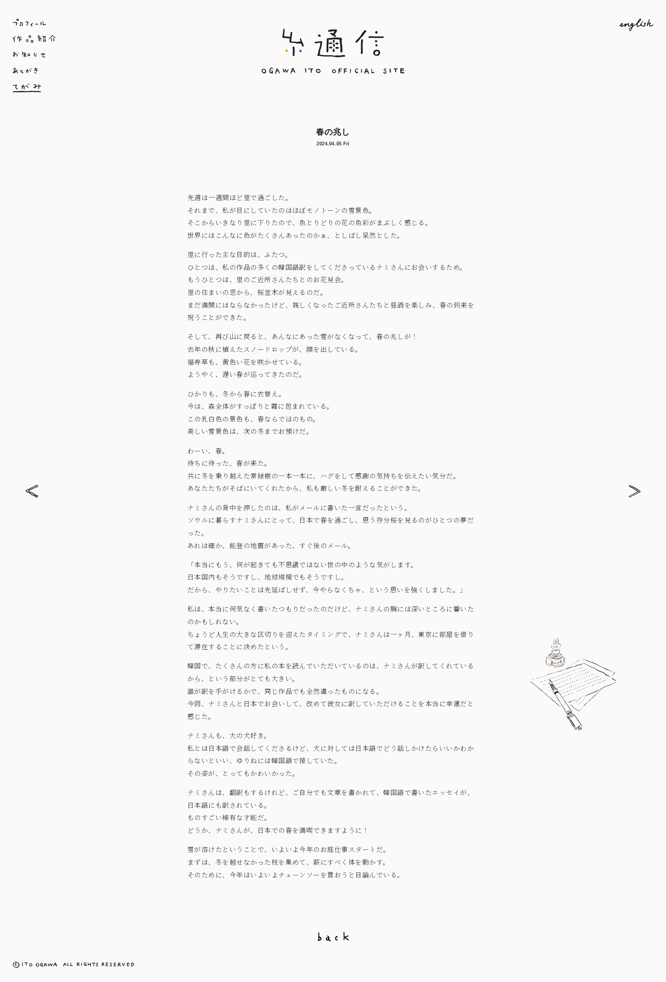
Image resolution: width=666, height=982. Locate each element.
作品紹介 (119, 39)
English (546, 25)
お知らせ (119, 55)
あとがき (119, 72)
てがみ (119, 88)
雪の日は (634, 491)
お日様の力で (31, 491)
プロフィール (119, 23)
